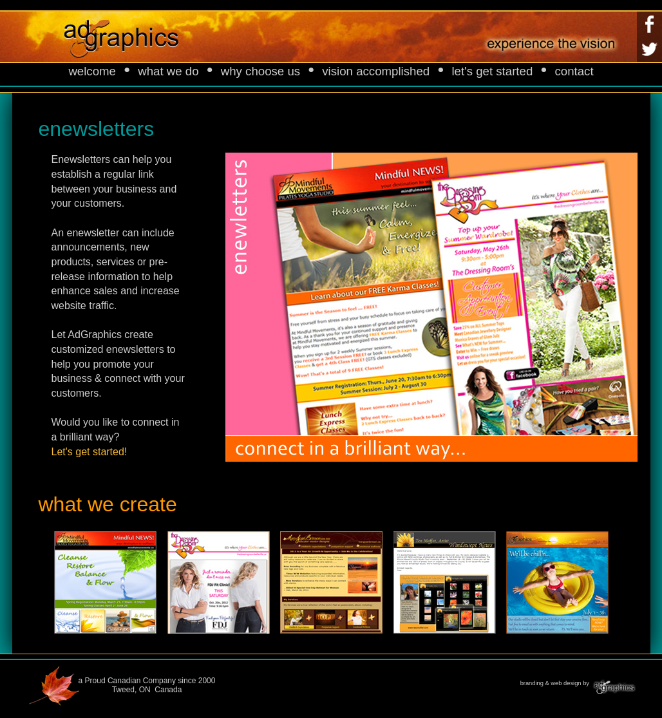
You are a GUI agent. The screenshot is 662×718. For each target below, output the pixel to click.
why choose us (260, 71)
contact (573, 71)
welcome (92, 71)
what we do (168, 71)
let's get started (492, 71)
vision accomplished (376, 71)
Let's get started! (90, 451)
